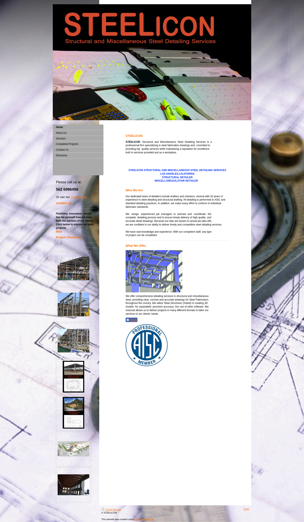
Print (106, 509)
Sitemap (117, 509)
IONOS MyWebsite (144, 519)
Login (246, 509)
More (59, 231)
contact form (79, 197)
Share (131, 319)
